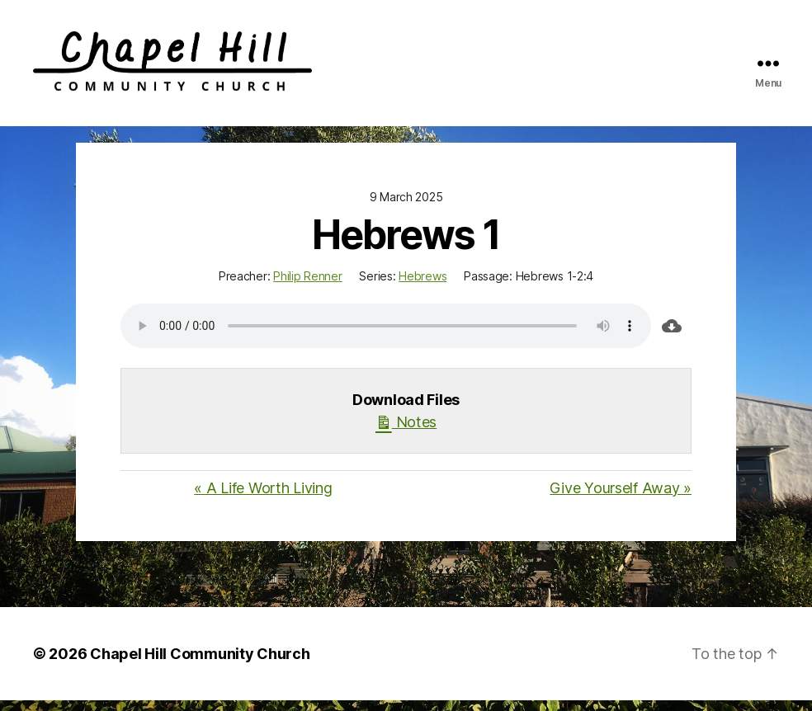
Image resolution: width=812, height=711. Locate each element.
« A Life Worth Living (263, 498)
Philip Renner (307, 287)
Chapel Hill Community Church (199, 664)
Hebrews (422, 287)
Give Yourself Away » (621, 498)
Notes (406, 431)
